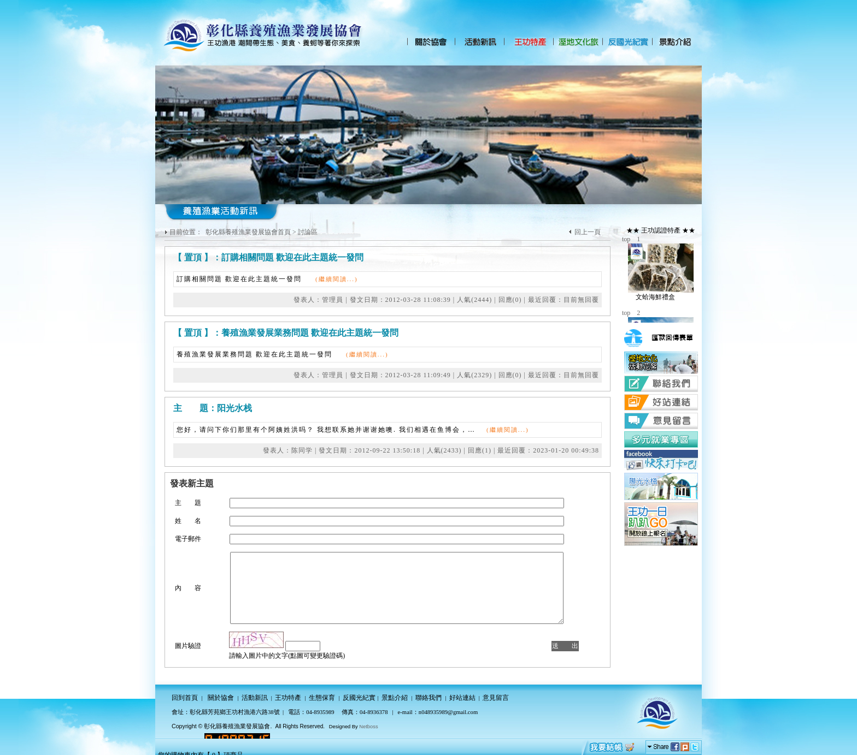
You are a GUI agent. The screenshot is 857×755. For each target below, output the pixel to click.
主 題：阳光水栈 (212, 408)
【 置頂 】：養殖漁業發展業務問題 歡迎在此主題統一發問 (285, 332)
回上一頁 (587, 232)
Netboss (368, 726)
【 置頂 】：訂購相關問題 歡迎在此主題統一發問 (268, 257)
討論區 (308, 232)
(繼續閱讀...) (336, 279)
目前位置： (186, 232)
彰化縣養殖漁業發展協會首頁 (248, 232)
